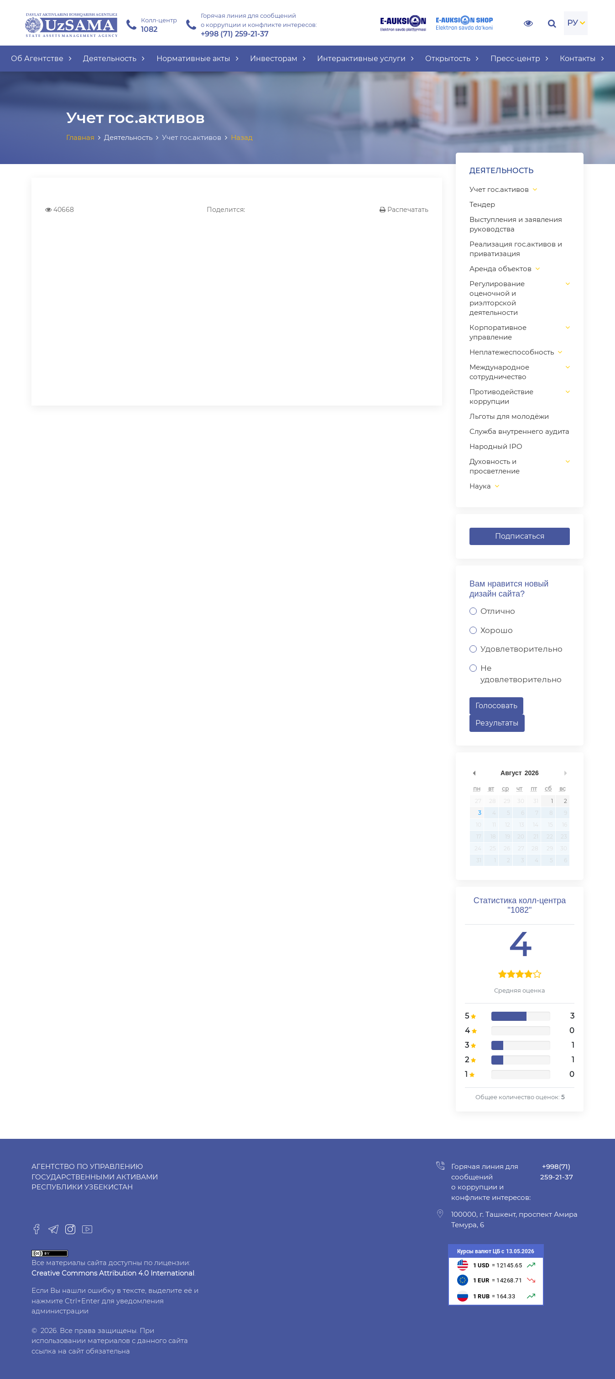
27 (478, 801)
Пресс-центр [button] (519, 58)
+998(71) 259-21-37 (556, 1171)
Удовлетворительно (521, 648)
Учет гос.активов (499, 189)
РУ (572, 22)
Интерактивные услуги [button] (365, 58)
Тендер (482, 204)
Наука (480, 486)
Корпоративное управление (497, 332)
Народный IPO (495, 446)
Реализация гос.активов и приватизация (515, 249)
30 (520, 801)
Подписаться (520, 536)
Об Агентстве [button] (41, 58)
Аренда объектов (500, 268)
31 (535, 801)
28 (492, 801)
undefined (474, 773)
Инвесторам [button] (278, 58)
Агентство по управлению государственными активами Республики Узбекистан (94, 1176)
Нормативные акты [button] (197, 58)
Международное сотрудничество (499, 372)
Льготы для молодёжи (509, 416)
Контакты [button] (582, 58)
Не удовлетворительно (521, 674)
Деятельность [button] (114, 58)
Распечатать (404, 210)
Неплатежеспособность (511, 352)
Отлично (497, 611)
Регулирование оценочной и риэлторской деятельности (497, 298)
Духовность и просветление (494, 466)
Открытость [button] (452, 58)
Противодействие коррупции (501, 396)
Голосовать (496, 705)
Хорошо (496, 630)
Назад (242, 137)
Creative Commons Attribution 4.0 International (112, 1273)
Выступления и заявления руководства (515, 224)
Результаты (497, 723)
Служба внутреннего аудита (519, 431)
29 (507, 801)
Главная (80, 137)
